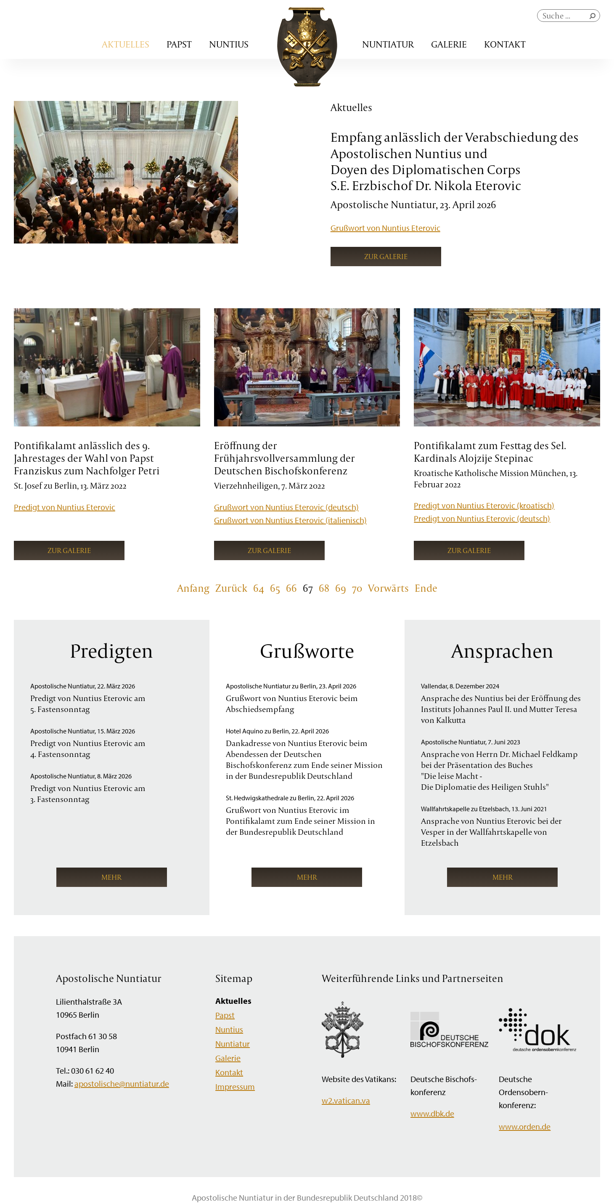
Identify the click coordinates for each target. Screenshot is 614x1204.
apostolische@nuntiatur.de (121, 1083)
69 (340, 588)
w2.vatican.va (346, 1100)
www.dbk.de (432, 1113)
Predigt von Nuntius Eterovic (64, 507)
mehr (111, 877)
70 (357, 588)
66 (291, 588)
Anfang (193, 588)
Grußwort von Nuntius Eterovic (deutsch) (286, 507)
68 (324, 588)
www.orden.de (524, 1126)
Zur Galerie (386, 256)
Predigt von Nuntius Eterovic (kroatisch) (484, 505)
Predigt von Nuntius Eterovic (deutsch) (482, 518)
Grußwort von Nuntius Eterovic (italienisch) (290, 520)
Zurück (231, 588)
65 (275, 588)
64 (258, 588)
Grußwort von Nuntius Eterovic (385, 227)
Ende (426, 588)
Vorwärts (388, 588)
